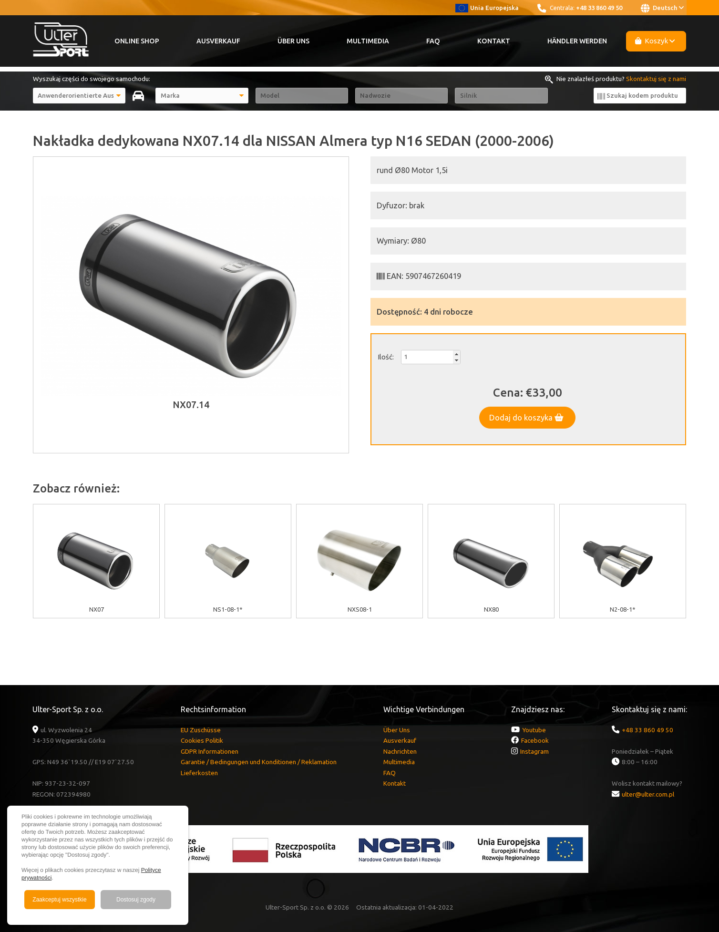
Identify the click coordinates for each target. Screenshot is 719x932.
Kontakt (493, 41)
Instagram (534, 751)
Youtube (534, 730)
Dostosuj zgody (135, 899)
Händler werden (577, 41)
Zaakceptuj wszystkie (59, 899)
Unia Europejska (487, 7)
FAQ (433, 41)
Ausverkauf (218, 41)
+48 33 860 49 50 (599, 7)
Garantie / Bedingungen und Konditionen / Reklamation (259, 762)
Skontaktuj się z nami (656, 78)
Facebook (535, 740)
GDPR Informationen (209, 751)
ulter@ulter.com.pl (648, 794)
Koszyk (655, 41)
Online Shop (136, 41)
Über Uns (293, 41)
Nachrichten (400, 751)
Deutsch (662, 8)
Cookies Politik (202, 740)
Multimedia (368, 41)
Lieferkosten (199, 773)
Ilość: (386, 357)
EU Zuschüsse (201, 730)
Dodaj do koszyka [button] (526, 417)
